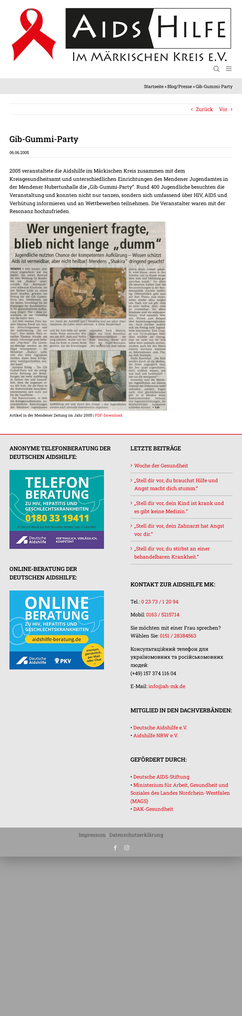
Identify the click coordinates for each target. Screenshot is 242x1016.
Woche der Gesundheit (161, 465)
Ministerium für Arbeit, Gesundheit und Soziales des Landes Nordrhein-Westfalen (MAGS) (180, 792)
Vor (223, 109)
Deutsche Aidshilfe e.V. (160, 727)
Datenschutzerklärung (136, 834)
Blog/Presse (179, 86)
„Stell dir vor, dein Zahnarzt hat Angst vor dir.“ (179, 529)
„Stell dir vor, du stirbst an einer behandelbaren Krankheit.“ (172, 552)
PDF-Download (108, 415)
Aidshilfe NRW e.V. (155, 735)
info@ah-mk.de (166, 686)
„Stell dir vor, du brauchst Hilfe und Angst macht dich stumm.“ (176, 484)
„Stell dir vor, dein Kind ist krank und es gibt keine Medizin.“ (179, 507)
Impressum (92, 834)
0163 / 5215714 (162, 614)
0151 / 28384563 (178, 635)
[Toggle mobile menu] (229, 68)
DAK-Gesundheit (153, 808)
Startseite (154, 86)
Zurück (204, 109)
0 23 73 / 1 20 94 (159, 601)
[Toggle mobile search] (216, 68)
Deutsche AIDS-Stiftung (161, 776)
